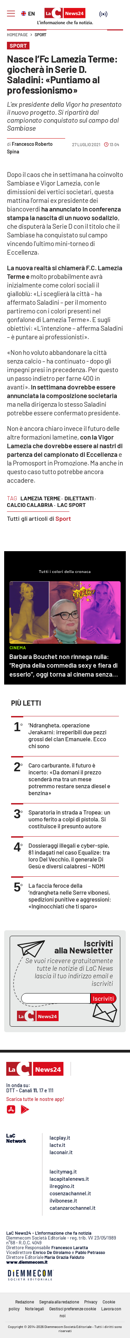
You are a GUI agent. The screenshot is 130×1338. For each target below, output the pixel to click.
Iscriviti (103, 998)
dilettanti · (80, 498)
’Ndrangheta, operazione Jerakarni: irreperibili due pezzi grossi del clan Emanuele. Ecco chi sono (67, 735)
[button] (115, 38)
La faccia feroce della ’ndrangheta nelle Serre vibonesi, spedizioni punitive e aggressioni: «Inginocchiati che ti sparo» (69, 896)
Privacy (90, 1301)
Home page (17, 34)
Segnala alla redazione (59, 1301)
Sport (40, 34)
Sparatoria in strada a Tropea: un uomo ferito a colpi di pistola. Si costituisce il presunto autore (69, 819)
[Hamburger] (11, 14)
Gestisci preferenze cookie (72, 1308)
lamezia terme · (41, 498)
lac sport (71, 504)
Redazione (24, 1301)
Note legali (34, 1308)
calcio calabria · (31, 504)
